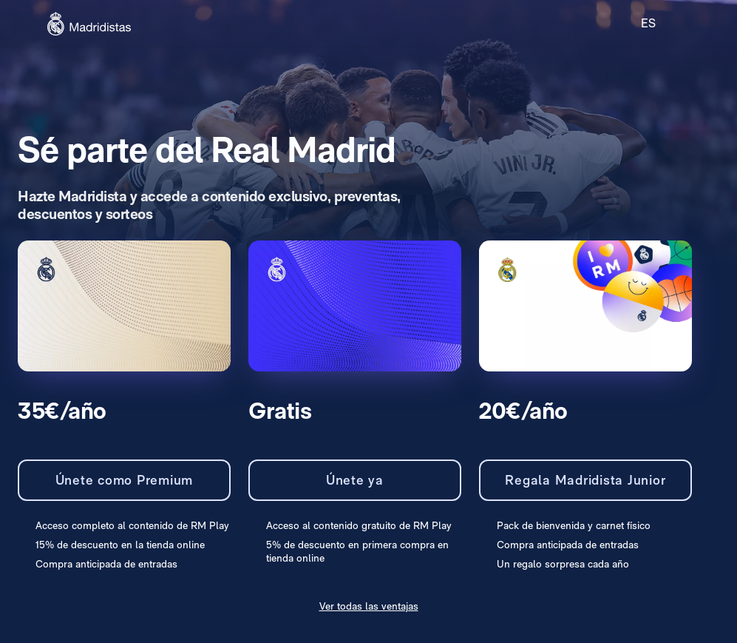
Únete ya (355, 480)
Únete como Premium (124, 480)
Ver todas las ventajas (368, 606)
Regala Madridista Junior (585, 480)
